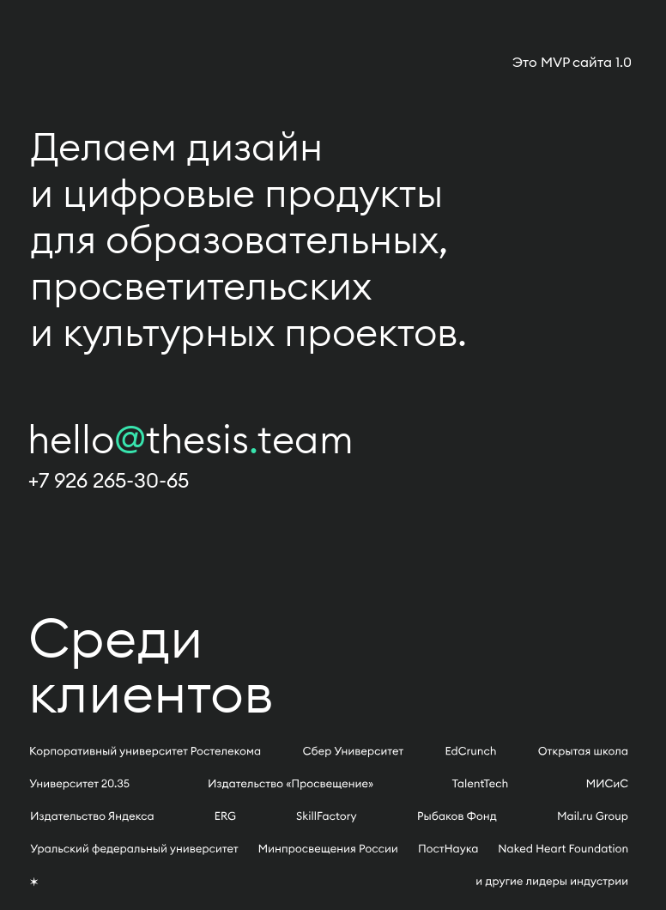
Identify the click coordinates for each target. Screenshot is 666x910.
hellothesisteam (190, 439)
